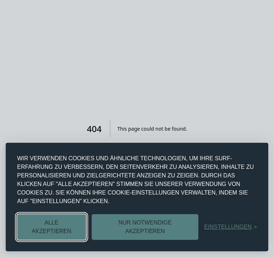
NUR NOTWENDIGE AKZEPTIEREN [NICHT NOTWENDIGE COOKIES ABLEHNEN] (145, 227)
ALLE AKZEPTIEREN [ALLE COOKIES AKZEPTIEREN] (51, 227)
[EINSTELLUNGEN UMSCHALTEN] (230, 227)
